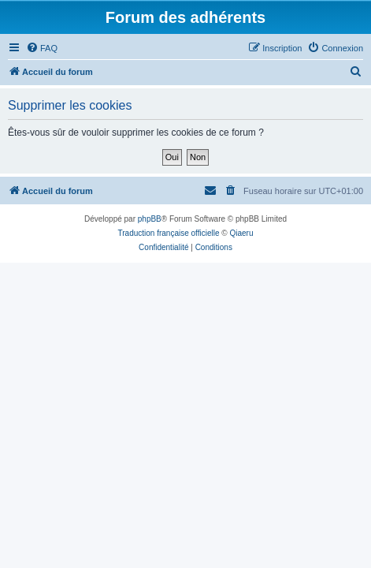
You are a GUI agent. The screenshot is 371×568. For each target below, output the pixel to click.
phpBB (149, 219)
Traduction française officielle (169, 233)
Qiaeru (241, 233)
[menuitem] (42, 48)
